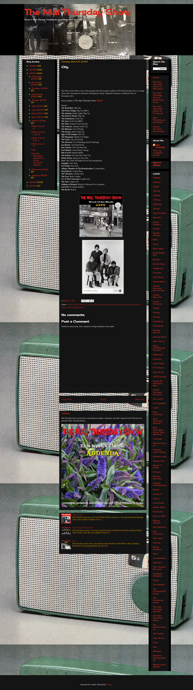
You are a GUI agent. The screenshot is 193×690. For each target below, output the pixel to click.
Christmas (158, 277)
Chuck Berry (159, 281)
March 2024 (39, 120)
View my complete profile (157, 152)
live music (158, 399)
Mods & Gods (157, 466)
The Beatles (159, 584)
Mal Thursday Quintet (157, 421)
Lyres (156, 407)
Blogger (109, 685)
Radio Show (130, 305)
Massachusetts (159, 444)
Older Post (139, 399)
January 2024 (39, 175)
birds (155, 244)
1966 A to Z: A (38, 145)
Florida (156, 317)
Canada (157, 272)
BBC (155, 239)
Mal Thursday (160, 146)
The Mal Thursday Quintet (157, 609)
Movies (157, 472)
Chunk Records (157, 296)
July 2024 (38, 106)
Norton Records (157, 477)
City (33, 150)
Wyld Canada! (77, 515)
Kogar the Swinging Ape (158, 383)
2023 (33, 182)
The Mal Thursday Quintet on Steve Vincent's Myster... (37, 159)
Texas (156, 580)
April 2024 (38, 117)
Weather (157, 651)
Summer (157, 562)
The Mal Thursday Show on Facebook (158, 109)
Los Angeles (159, 403)
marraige (157, 439)
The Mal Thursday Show (77, 12)
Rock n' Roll (159, 516)
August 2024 (39, 100)
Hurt (74, 541)
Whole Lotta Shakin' (159, 665)
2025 (33, 69)
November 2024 (36, 83)
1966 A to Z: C (38, 127)
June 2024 (38, 110)
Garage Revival (101, 305)
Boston (156, 259)
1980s (156, 195)
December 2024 (36, 77)
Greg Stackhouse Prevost (159, 348)
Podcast (122, 305)
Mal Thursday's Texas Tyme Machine (159, 430)
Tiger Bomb (158, 638)
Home (103, 399)
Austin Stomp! (156, 234)
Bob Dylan (158, 248)
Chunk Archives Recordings (159, 128)
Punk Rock (158, 503)
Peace (156, 489)
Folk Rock (82, 305)
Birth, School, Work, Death (82, 528)
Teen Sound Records (159, 568)
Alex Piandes (159, 213)
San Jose (158, 538)
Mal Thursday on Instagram (159, 120)
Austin (156, 228)
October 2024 (40, 88)
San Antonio (159, 527)
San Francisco (158, 532)
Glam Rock (158, 341)
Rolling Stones (156, 521)
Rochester (158, 511)
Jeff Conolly (159, 376)
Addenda (65, 413)
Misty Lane (159, 461)
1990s (157, 200)
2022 (33, 186)
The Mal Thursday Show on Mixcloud (158, 85)
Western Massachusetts (159, 657)
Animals (157, 217)
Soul (155, 554)
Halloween (158, 354)
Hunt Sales (158, 363)
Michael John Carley (159, 451)
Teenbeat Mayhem (157, 574)
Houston (157, 359)
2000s (157, 204)
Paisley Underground (159, 484)
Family (156, 312)
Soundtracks (159, 558)
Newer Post (66, 399)
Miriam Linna (160, 456)
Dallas (156, 308)
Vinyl (155, 642)
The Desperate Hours (158, 600)
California (158, 268)
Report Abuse (157, 163)
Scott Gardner (157, 548)
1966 (156, 187)
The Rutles (158, 633)
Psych (156, 498)
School (156, 543)
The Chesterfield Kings (159, 591)
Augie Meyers (157, 223)
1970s (75, 305)
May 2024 (38, 113)
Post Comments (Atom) (108, 407)
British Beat (159, 264)
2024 (33, 73)
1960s (69, 305)
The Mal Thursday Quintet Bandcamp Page (158, 97)
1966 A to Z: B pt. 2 (38, 133)
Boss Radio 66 (159, 254)
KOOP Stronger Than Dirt (157, 392)
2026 (33, 66)
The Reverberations (159, 627)
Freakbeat (90, 305)
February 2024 (40, 169)
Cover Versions (157, 302)
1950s (157, 178)
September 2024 (37, 95)
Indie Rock (158, 372)
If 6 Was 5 (158, 368)
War (155, 647)
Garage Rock (113, 305)
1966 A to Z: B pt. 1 (38, 139)
